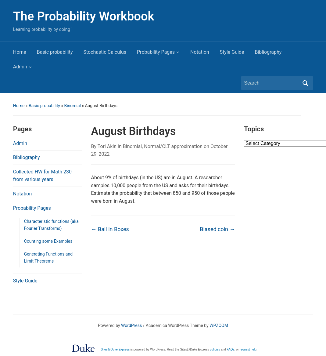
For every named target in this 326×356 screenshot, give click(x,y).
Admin (20, 67)
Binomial (72, 105)
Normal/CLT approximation (173, 146)
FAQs (231, 349)
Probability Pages (156, 52)
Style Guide (232, 52)
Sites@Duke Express (115, 349)
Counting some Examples (48, 241)
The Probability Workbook (83, 16)
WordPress (131, 325)
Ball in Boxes (110, 229)
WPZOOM (219, 325)
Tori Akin (107, 146)
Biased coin (217, 229)
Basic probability (55, 52)
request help (248, 349)
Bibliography (268, 52)
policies (215, 349)
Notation (199, 52)
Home (19, 52)
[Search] (271, 83)
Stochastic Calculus (105, 52)
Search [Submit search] (305, 83)
